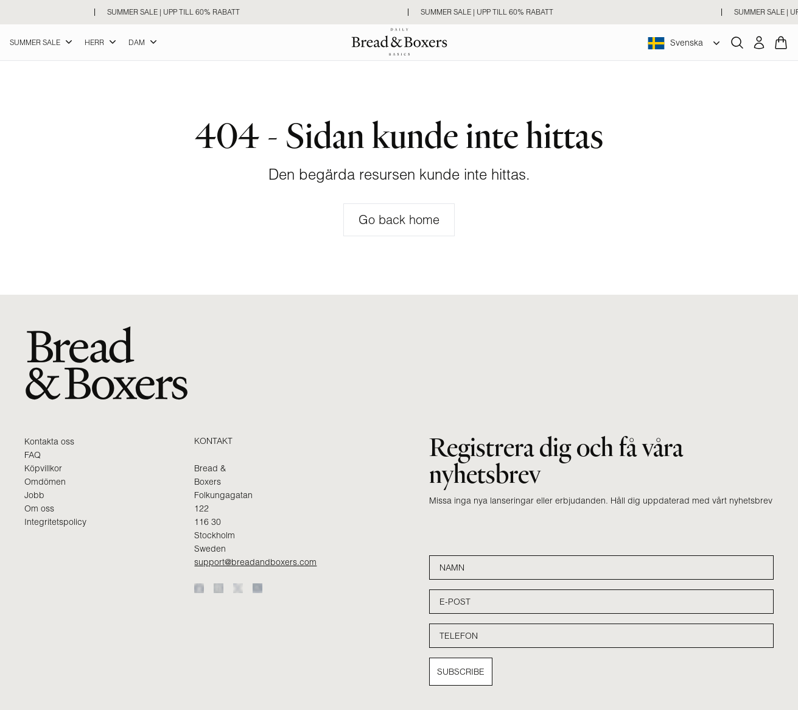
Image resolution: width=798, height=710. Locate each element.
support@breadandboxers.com (255, 562)
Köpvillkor (43, 468)
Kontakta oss (49, 441)
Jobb (34, 495)
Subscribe (461, 671)
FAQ (32, 454)
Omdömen (45, 481)
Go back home (399, 219)
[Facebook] (199, 588)
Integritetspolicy (55, 521)
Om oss (39, 508)
